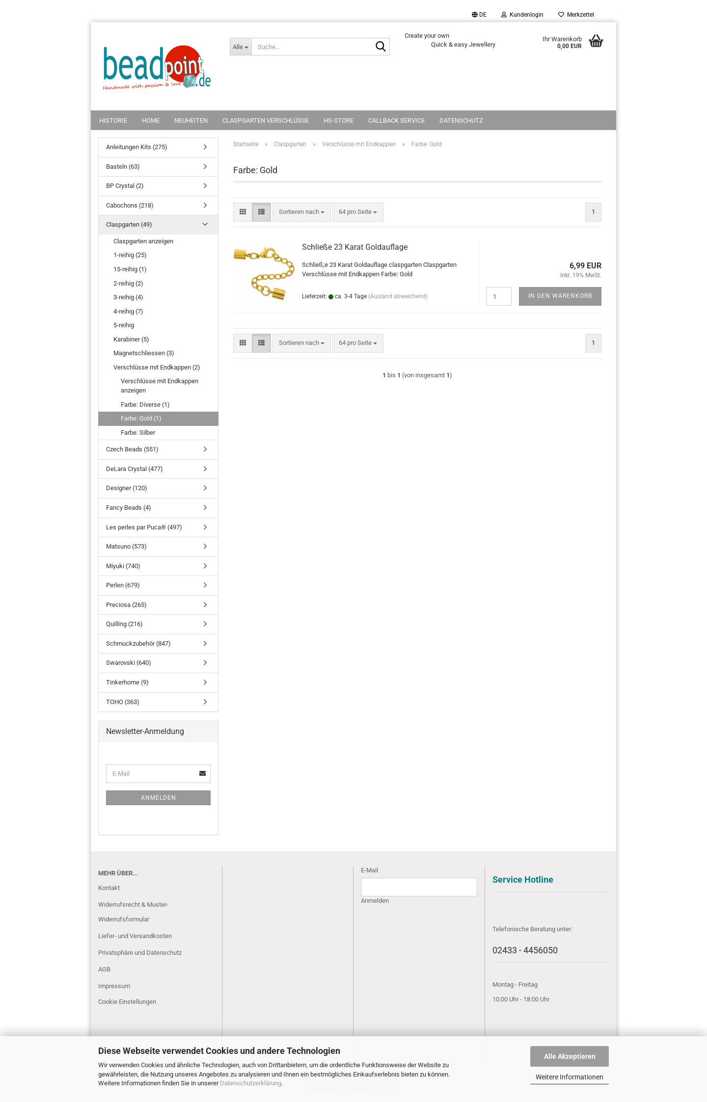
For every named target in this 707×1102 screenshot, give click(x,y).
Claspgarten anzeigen (143, 241)
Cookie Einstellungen (127, 1001)
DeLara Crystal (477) (134, 468)
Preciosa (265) (126, 604)
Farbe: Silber (138, 432)
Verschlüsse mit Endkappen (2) (156, 367)
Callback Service (396, 120)
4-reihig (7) (128, 311)
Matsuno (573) (126, 546)
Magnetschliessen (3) (143, 353)
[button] (479, 14)
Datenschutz (461, 120)
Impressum (114, 986)
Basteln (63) (123, 166)
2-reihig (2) (128, 283)
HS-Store (339, 120)
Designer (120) (126, 488)
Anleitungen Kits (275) (136, 147)
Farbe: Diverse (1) (145, 404)
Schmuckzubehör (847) (138, 643)
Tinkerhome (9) (127, 682)
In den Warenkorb (560, 295)
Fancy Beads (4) (128, 507)
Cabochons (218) (130, 205)
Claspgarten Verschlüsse (265, 120)
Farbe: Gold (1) (141, 418)
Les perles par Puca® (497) (144, 527)
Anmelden (158, 797)
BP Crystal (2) (125, 185)
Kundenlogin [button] (522, 14)
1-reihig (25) (130, 255)
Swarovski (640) (128, 662)
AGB (104, 969)
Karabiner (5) (131, 339)
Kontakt (109, 888)
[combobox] (301, 212)
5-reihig (123, 325)
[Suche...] (240, 46)
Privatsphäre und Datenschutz (140, 952)
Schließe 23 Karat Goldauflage (355, 247)
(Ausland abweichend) (398, 296)
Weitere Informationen (569, 1077)
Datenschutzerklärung (250, 1083)
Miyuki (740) (123, 566)
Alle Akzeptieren (570, 1056)
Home (151, 120)
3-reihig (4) (128, 297)
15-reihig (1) (130, 269)
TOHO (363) (122, 702)
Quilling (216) (124, 624)
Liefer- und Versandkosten (135, 936)
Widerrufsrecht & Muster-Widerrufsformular (133, 912)
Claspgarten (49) (129, 224)
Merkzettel (576, 14)
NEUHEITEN (191, 120)
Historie (113, 120)
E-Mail (369, 870)
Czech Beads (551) (132, 449)
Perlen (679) (123, 585)
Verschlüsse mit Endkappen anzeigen (159, 385)
